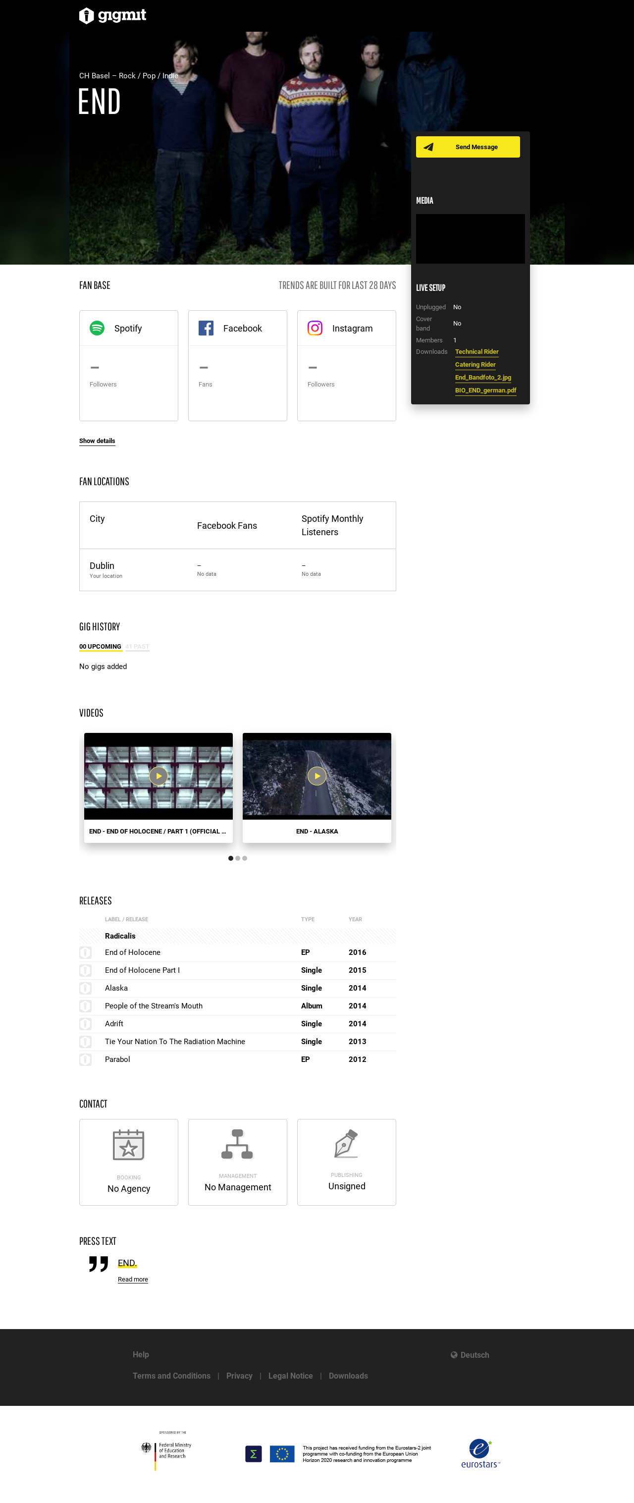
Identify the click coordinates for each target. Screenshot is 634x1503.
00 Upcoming (101, 646)
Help (141, 1354)
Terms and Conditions (172, 1376)
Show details (97, 441)
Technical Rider (477, 351)
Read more (133, 1279)
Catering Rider (475, 364)
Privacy (239, 1376)
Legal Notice (290, 1376)
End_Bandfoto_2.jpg (483, 377)
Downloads (348, 1376)
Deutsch (475, 1355)
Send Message (477, 147)
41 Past (137, 646)
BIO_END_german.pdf (486, 390)
